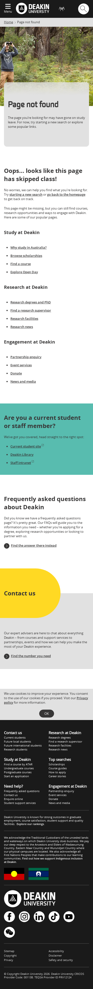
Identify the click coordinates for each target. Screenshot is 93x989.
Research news (21, 326)
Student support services (20, 803)
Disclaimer (55, 955)
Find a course (20, 264)
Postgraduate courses (17, 772)
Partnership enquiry (25, 357)
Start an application (16, 776)
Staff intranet (22, 462)
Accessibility (56, 951)
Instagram (24, 916)
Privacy (8, 960)
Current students (15, 737)
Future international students (23, 745)
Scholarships (57, 764)
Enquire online (13, 799)
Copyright (10, 955)
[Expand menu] (8, 6)
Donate (16, 373)
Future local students (17, 741)
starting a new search (25, 194)
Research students (15, 749)
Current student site (27, 446)
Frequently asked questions (21, 791)
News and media (23, 381)
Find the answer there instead (34, 545)
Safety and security (61, 960)
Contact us (11, 795)
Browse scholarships (26, 255)
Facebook (9, 916)
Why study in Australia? (28, 247)
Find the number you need (31, 656)
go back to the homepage (66, 194)
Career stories (57, 776)
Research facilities (24, 318)
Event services (21, 365)
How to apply (57, 772)
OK (46, 713)
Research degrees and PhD (30, 302)
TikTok (54, 916)
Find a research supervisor (30, 310)
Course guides (58, 768)
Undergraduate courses (19, 768)
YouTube (68, 916)
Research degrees (60, 737)
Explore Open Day (24, 272)
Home (8, 22)
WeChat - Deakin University (9, 932)
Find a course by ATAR (18, 764)
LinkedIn (39, 916)
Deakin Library (21, 454)
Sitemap (9, 951)
